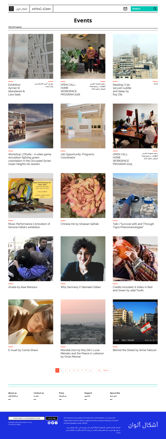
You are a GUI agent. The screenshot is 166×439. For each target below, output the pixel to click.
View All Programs (15, 27)
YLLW (30, 422)
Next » (106, 370)
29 (99, 370)
